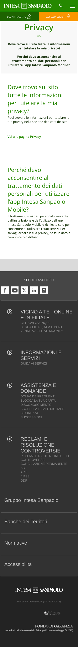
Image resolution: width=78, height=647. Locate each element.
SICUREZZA (29, 413)
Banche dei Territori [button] (25, 522)
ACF (24, 472)
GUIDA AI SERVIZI (34, 363)
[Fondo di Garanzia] (39, 628)
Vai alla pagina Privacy (24, 137)
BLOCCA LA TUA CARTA (38, 400)
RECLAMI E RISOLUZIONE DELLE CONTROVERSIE (45, 458)
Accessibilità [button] (18, 564)
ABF (24, 468)
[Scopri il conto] (19, 16)
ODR (24, 480)
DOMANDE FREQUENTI (38, 396)
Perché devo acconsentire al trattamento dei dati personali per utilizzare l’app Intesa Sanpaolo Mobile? (39, 61)
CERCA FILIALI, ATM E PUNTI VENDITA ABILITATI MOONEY (42, 329)
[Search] (61, 6)
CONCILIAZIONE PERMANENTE (44, 464)
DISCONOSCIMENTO (36, 405)
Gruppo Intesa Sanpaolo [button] (31, 500)
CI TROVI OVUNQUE (36, 323)
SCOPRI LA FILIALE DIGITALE (42, 409)
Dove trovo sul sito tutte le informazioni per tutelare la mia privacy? (39, 46)
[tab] (39, 501)
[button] (71, 501)
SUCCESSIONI (31, 417)
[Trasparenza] (52, 613)
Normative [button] (15, 543)
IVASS (25, 476)
